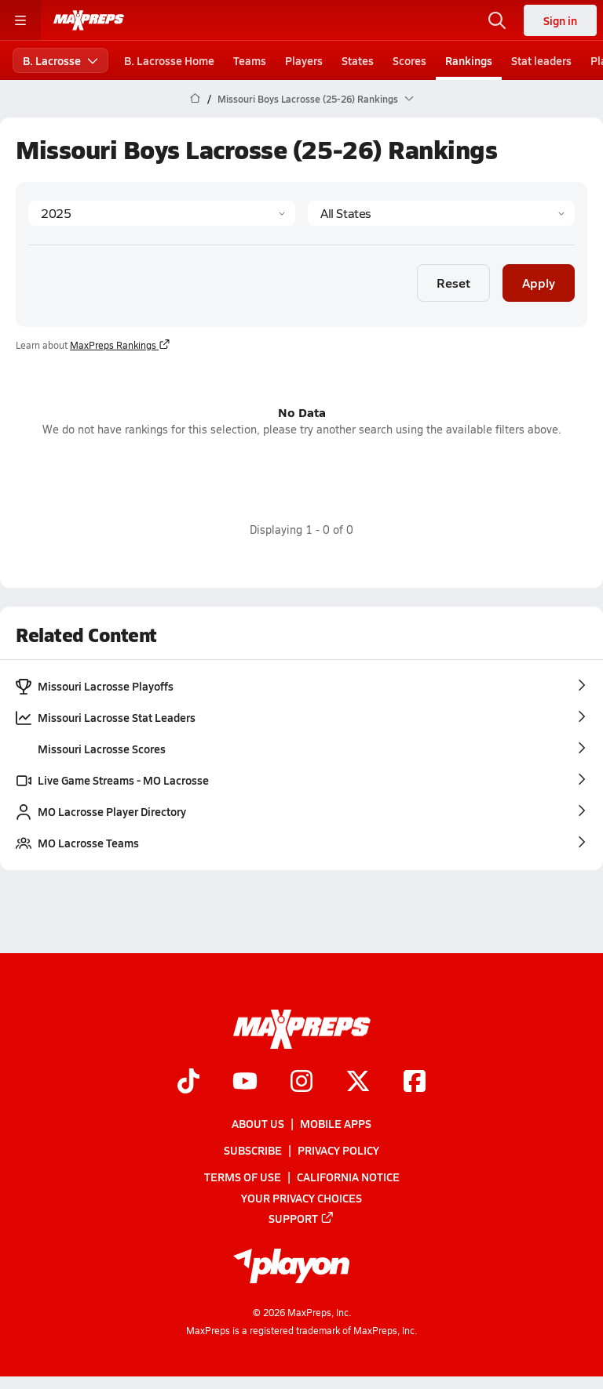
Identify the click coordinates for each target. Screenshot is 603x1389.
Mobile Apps (335, 1123)
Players (304, 60)
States (358, 60)
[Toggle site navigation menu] (20, 20)
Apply (538, 282)
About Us (258, 1123)
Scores (409, 60)
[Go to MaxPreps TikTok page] (188, 1082)
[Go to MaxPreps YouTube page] (245, 1082)
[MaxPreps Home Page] (195, 98)
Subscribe (253, 1150)
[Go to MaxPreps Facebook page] (414, 1082)
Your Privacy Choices (301, 1197)
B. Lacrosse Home (169, 60)
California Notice (348, 1176)
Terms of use (242, 1176)
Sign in (560, 20)
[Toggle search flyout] (497, 20)
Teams (249, 60)
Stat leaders (541, 60)
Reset (453, 282)
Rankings (468, 60)
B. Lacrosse (60, 60)
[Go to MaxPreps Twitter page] (358, 1082)
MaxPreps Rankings (120, 345)
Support (301, 1218)
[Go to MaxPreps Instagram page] (301, 1082)
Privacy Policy (338, 1150)
